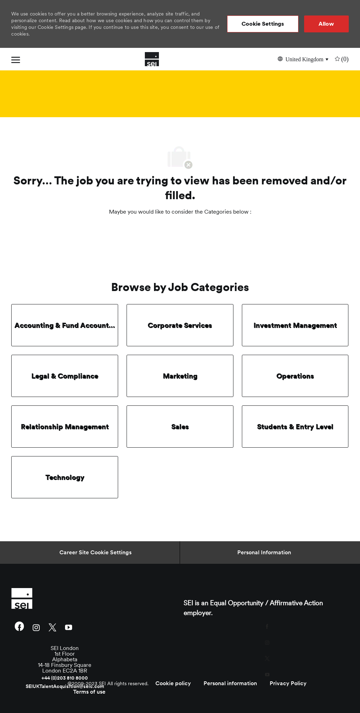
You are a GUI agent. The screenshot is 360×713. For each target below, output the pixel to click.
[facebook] (19, 627)
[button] (263, 23)
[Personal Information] (264, 552)
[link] (64, 598)
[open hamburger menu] (15, 59)
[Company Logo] (151, 59)
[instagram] (36, 627)
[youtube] (68, 627)
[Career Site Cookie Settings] (95, 552)
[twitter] (52, 627)
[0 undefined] (341, 59)
